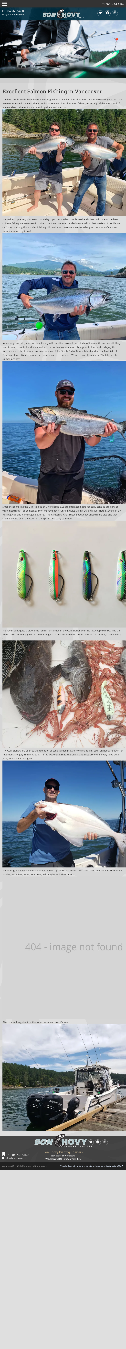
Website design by (77, 1165)
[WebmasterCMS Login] (123, 1165)
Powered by (108, 1165)
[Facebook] (108, 13)
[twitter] (100, 13)
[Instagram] (115, 13)
